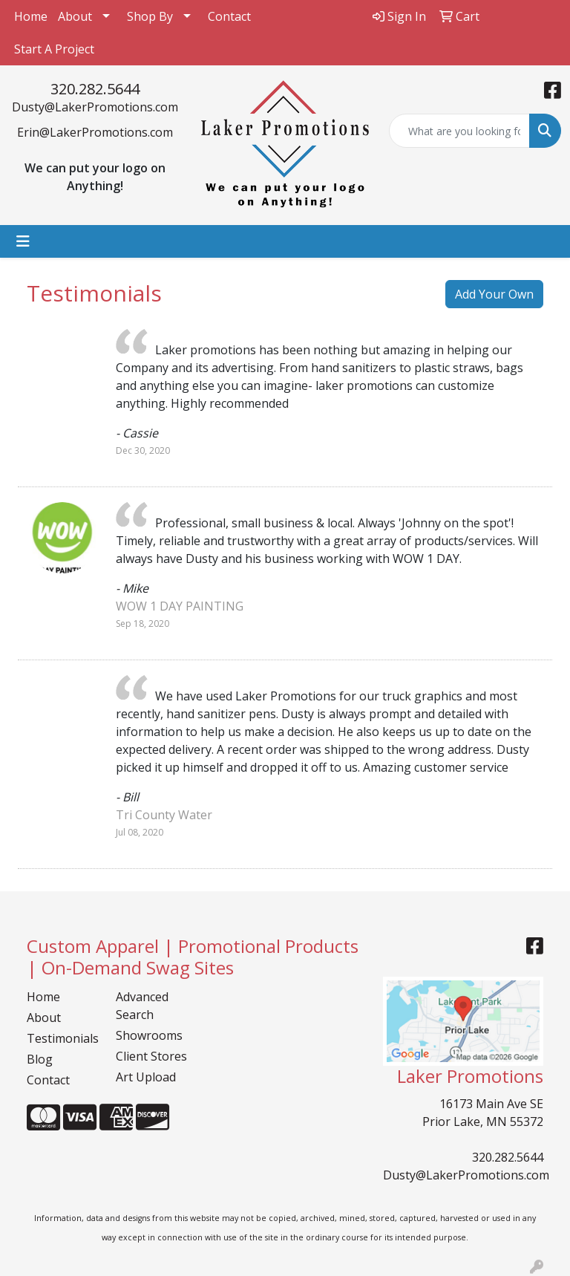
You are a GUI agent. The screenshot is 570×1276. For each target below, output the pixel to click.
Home (31, 16)
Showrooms (149, 1035)
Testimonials (62, 1038)
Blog (40, 1059)
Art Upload (146, 1077)
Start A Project (54, 49)
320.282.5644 (95, 89)
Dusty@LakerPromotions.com (95, 107)
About (75, 16)
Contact (229, 16)
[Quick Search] (459, 131)
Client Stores (151, 1056)
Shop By (150, 16)
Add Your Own (494, 294)
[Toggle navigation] (23, 241)
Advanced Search (142, 1006)
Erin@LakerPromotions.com (95, 132)
